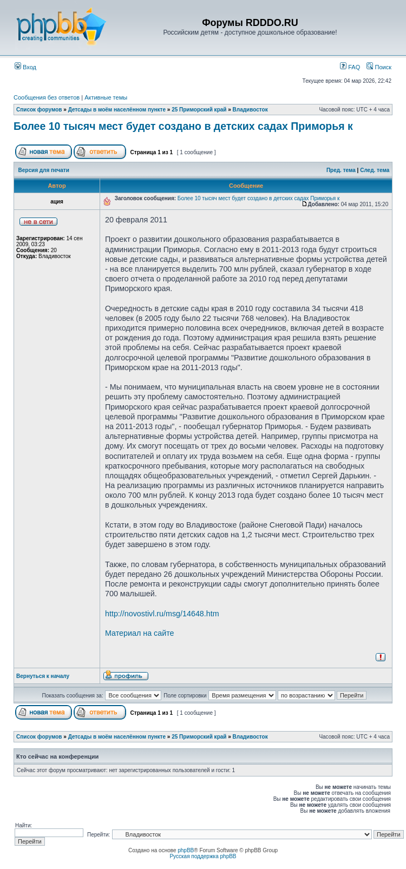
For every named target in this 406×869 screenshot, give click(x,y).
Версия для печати (43, 170)
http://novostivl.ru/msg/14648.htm (162, 613)
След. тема (374, 170)
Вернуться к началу (42, 676)
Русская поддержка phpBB (202, 856)
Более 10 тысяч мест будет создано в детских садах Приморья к (183, 126)
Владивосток (250, 110)
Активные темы (105, 97)
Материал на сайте (139, 633)
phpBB (186, 850)
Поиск (378, 67)
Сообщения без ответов (47, 97)
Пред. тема (341, 170)
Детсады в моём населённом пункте (117, 110)
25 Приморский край (199, 110)
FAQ (350, 67)
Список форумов (39, 110)
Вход (25, 67)
